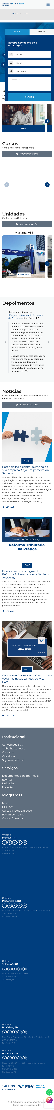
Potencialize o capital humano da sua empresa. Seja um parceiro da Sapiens (25, 470)
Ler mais (8, 507)
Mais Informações (27, 224)
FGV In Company (13, 814)
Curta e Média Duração (17, 810)
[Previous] (4, 55)
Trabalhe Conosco (13, 748)
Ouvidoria (8, 756)
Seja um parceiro (13, 760)
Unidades (8, 783)
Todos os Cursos (27, 154)
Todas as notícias (27, 405)
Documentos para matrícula (20, 775)
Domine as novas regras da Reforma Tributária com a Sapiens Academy (25, 574)
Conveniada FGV (13, 744)
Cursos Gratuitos (12, 818)
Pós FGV (7, 806)
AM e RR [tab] (17, 31)
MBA (5, 803)
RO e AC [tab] (41, 31)
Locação (7, 787)
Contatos (8, 752)
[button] (5, 342)
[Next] (47, 121)
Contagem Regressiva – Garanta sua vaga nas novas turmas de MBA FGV (27, 679)
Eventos (7, 779)
